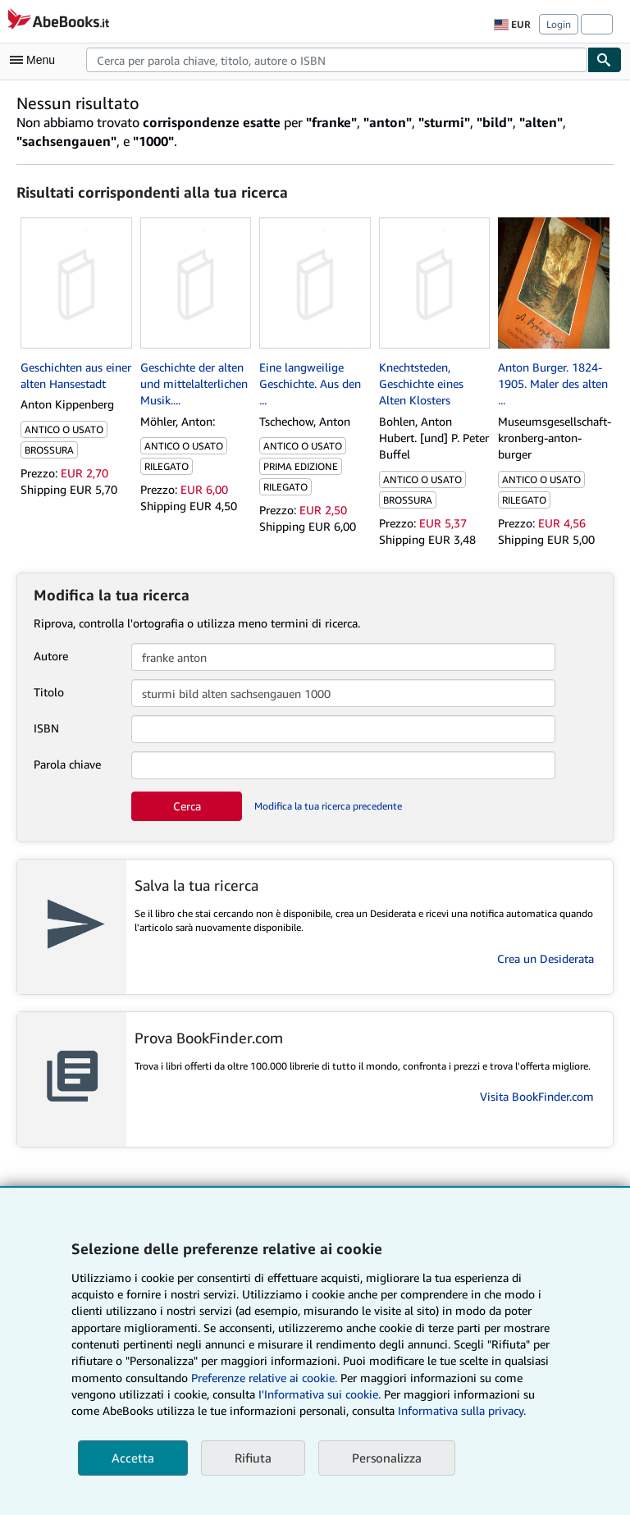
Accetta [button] (133, 1457)
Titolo (49, 692)
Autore (51, 656)
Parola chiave (67, 764)
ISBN (46, 728)
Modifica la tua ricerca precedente (328, 806)
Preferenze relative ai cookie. (264, 1378)
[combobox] (336, 60)
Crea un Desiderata (545, 958)
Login (558, 24)
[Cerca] (604, 60)
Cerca (187, 806)
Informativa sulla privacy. (462, 1410)
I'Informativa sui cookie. (319, 1394)
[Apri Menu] (36, 60)
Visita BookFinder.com (537, 1096)
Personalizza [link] (387, 1457)
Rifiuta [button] (253, 1457)
